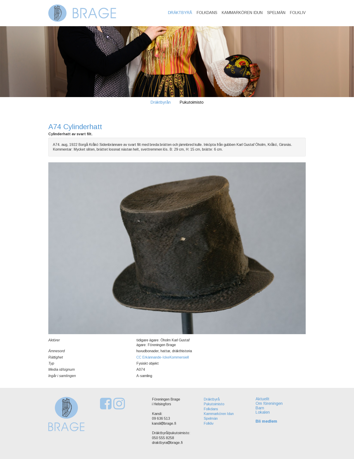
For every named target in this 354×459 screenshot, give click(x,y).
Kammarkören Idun (242, 12)
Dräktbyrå (180, 12)
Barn (260, 408)
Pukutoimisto (191, 102)
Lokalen (263, 412)
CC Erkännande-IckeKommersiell (162, 357)
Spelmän (276, 12)
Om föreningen (269, 403)
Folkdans (207, 12)
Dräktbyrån (161, 102)
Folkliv (298, 12)
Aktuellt (262, 399)
